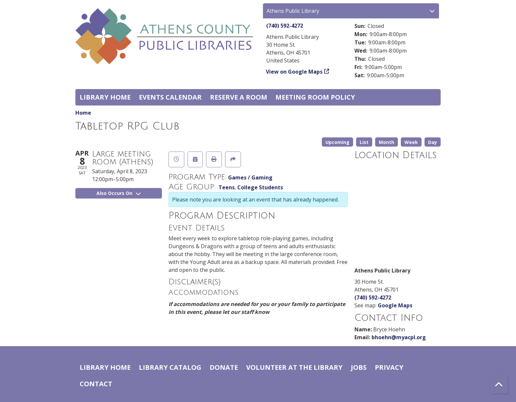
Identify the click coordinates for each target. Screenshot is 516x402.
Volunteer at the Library (294, 367)
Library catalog (170, 367)
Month (386, 142)
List (364, 142)
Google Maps (395, 305)
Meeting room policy (315, 97)
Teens (227, 187)
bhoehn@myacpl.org (399, 337)
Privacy (389, 367)
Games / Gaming (250, 177)
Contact (96, 383)
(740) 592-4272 (284, 25)
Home (83, 112)
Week (411, 142)
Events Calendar (170, 97)
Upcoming (337, 142)
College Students (260, 187)
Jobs (359, 367)
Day (432, 142)
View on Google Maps (294, 71)
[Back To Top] (499, 385)
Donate (224, 367)
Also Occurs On (118, 193)
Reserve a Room (238, 97)
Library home (105, 97)
